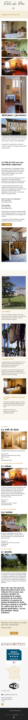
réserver (8, 224)
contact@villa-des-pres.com (9, 694)
